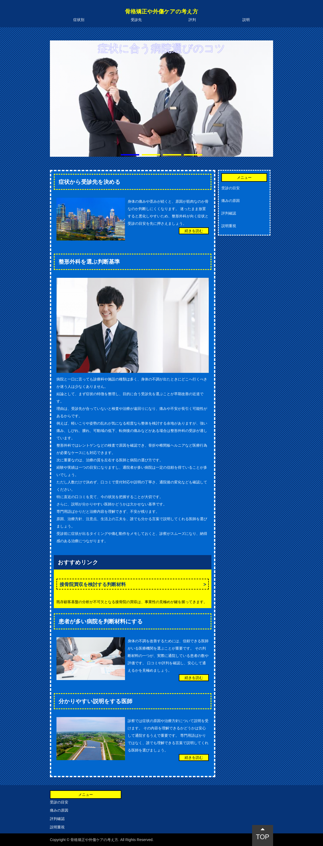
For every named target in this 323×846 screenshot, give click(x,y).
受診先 (136, 20)
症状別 (78, 20)
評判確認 (228, 213)
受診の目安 (230, 188)
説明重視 (228, 226)
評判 (192, 20)
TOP (262, 833)
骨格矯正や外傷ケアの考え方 (161, 11)
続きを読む (194, 231)
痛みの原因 (230, 201)
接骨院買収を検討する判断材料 (93, 584)
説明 (246, 20)
